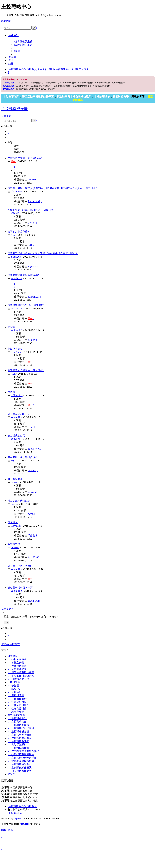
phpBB (17, 818)
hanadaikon (16, 278)
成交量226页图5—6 (18, 414)
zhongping (16, 352)
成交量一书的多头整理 (20, 566)
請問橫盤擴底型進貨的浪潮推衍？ (26, 305)
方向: (50, 616)
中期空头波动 (15, 348)
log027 (14, 460)
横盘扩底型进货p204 (19, 500)
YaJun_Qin (16, 417)
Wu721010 (16, 308)
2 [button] (8, 134)
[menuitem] (23, 41)
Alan (13, 235)
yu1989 (31, 223)
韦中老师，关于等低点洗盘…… (25, 457)
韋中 (13, 161)
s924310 (15, 213)
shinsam (15, 482)
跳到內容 (6, 21)
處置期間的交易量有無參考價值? (26, 370)
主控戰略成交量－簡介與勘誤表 (25, 158)
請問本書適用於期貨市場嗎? (23, 275)
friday (31, 427)
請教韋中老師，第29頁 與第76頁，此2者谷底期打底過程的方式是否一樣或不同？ (52, 188)
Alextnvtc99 (17, 191)
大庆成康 (16, 525)
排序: (31, 616)
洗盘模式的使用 (16, 435)
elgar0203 (16, 256)
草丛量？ (13, 522)
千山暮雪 (33, 535)
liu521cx (32, 179)
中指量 (11, 327)
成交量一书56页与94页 (20, 587)
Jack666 (15, 547)
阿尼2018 (33, 557)
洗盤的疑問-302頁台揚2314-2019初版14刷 (30, 210)
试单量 (11, 392)
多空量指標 (14, 544)
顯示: (13, 616)
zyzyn (14, 504)
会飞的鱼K (17, 330)
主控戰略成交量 (14, 109)
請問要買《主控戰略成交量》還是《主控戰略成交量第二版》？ (43, 253)
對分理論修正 (15, 479)
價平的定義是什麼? (18, 231)
